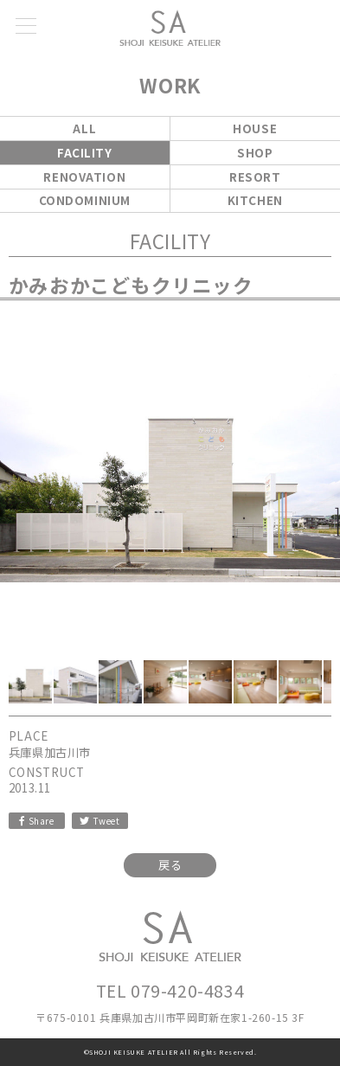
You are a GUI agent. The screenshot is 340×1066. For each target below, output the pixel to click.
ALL (84, 128)
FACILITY (84, 152)
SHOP (255, 152)
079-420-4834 (187, 990)
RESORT (254, 177)
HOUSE (255, 128)
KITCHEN (255, 200)
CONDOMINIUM (85, 200)
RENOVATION (84, 177)
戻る (170, 865)
